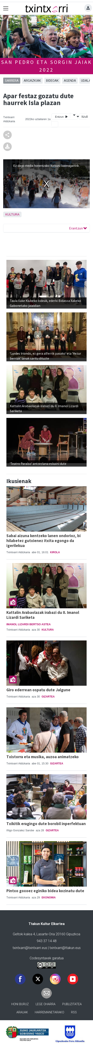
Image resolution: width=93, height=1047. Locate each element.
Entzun (61, 116)
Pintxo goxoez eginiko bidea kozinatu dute (45, 890)
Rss (74, 1012)
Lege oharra (45, 1004)
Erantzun (78, 228)
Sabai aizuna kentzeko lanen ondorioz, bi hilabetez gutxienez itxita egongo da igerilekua (43, 540)
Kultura (12, 214)
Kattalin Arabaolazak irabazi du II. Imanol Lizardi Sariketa (42, 615)
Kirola (55, 552)
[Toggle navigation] (5, 8)
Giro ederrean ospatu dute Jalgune (38, 689)
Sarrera (12, 81)
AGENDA (70, 81)
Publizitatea (72, 1004)
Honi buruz (20, 1004)
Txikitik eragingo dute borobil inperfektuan (46, 823)
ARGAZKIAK (32, 81)
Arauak (22, 1012)
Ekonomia (49, 897)
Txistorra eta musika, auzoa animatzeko (42, 756)
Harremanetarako (49, 1012)
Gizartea (48, 696)
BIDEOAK (52, 81)
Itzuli (84, 116)
